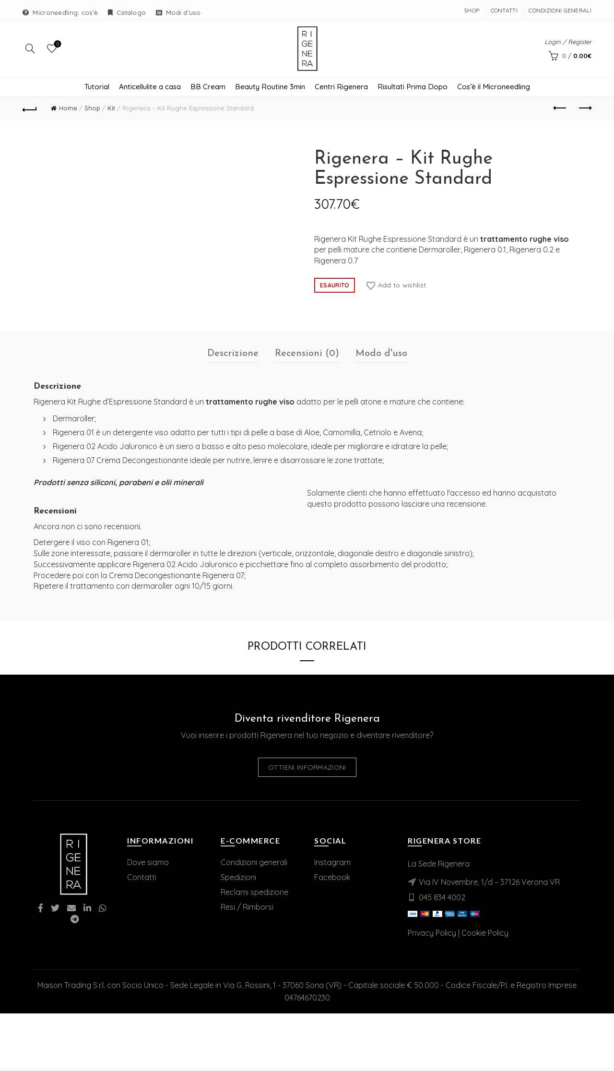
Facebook (332, 878)
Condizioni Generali (560, 10)
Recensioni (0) (307, 354)
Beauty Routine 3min (270, 87)
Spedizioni (238, 878)
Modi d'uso (183, 12)
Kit (111, 109)
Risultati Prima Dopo (413, 87)
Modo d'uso (381, 354)
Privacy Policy (432, 934)
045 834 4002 (442, 898)
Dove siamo (148, 863)
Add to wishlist (402, 285)
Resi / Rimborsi (247, 908)
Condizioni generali (254, 863)
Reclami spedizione (254, 893)
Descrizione (233, 354)
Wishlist (56, 45)
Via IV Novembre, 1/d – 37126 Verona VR (489, 883)
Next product (584, 108)
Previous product (560, 108)
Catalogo (131, 12)
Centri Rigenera (341, 87)
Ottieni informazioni (307, 768)
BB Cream (207, 87)
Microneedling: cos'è (65, 12)
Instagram (332, 863)
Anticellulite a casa (150, 87)
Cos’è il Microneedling (493, 87)
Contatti (504, 10)
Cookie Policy (484, 934)
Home (68, 109)
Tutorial (96, 87)
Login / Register (567, 42)
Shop (471, 10)
